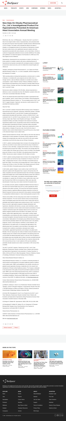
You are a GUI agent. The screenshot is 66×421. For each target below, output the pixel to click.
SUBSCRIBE (53, 3)
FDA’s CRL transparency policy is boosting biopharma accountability (49, 144)
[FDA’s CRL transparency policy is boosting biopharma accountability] (60, 144)
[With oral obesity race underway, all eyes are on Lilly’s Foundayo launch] (60, 153)
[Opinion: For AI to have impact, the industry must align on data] (60, 162)
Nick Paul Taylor (45, 94)
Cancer (20, 359)
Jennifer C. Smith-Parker (38, 368)
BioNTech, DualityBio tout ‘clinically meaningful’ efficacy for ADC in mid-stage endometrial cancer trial (49, 79)
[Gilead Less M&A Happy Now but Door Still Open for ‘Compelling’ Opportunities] (60, 170)
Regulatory (46, 133)
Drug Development (10, 20)
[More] (7, 8)
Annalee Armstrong (46, 173)
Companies (34, 8)
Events (21, 8)
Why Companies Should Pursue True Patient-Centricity (49, 68)
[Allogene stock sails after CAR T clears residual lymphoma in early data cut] (60, 100)
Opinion (44, 66)
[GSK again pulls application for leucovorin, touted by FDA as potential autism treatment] (56, 354)
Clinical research (8, 327)
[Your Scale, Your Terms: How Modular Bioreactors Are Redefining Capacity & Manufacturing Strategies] (41, 354)
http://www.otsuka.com (33, 277)
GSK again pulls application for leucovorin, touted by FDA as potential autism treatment (56, 362)
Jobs (27, 8)
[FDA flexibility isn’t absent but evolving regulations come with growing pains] (60, 136)
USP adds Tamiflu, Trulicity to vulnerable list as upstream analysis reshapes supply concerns (48, 91)
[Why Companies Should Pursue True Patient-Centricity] (60, 68)
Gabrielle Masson (46, 103)
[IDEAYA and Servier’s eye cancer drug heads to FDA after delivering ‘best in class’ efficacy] (25, 354)
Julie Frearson (45, 163)
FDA (44, 142)
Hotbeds (42, 8)
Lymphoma (45, 97)
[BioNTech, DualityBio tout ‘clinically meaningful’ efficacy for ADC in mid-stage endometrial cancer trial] (60, 77)
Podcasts (14, 8)
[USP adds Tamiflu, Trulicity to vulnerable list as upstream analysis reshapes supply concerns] (60, 90)
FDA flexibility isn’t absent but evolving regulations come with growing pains (49, 136)
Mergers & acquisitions (48, 168)
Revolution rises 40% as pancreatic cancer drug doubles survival (8, 362)
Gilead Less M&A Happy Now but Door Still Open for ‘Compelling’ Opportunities (49, 170)
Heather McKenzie (46, 138)
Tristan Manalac (45, 81)
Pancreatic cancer (7, 359)
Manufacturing (46, 88)
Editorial (45, 150)
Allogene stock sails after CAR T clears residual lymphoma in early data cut (49, 100)
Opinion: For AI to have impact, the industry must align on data (49, 162)
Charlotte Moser (45, 70)
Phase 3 (16, 327)
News (5, 8)
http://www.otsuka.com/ (12, 318)
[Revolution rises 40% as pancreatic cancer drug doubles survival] (10, 354)
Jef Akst (44, 156)
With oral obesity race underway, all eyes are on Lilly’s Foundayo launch (49, 153)
